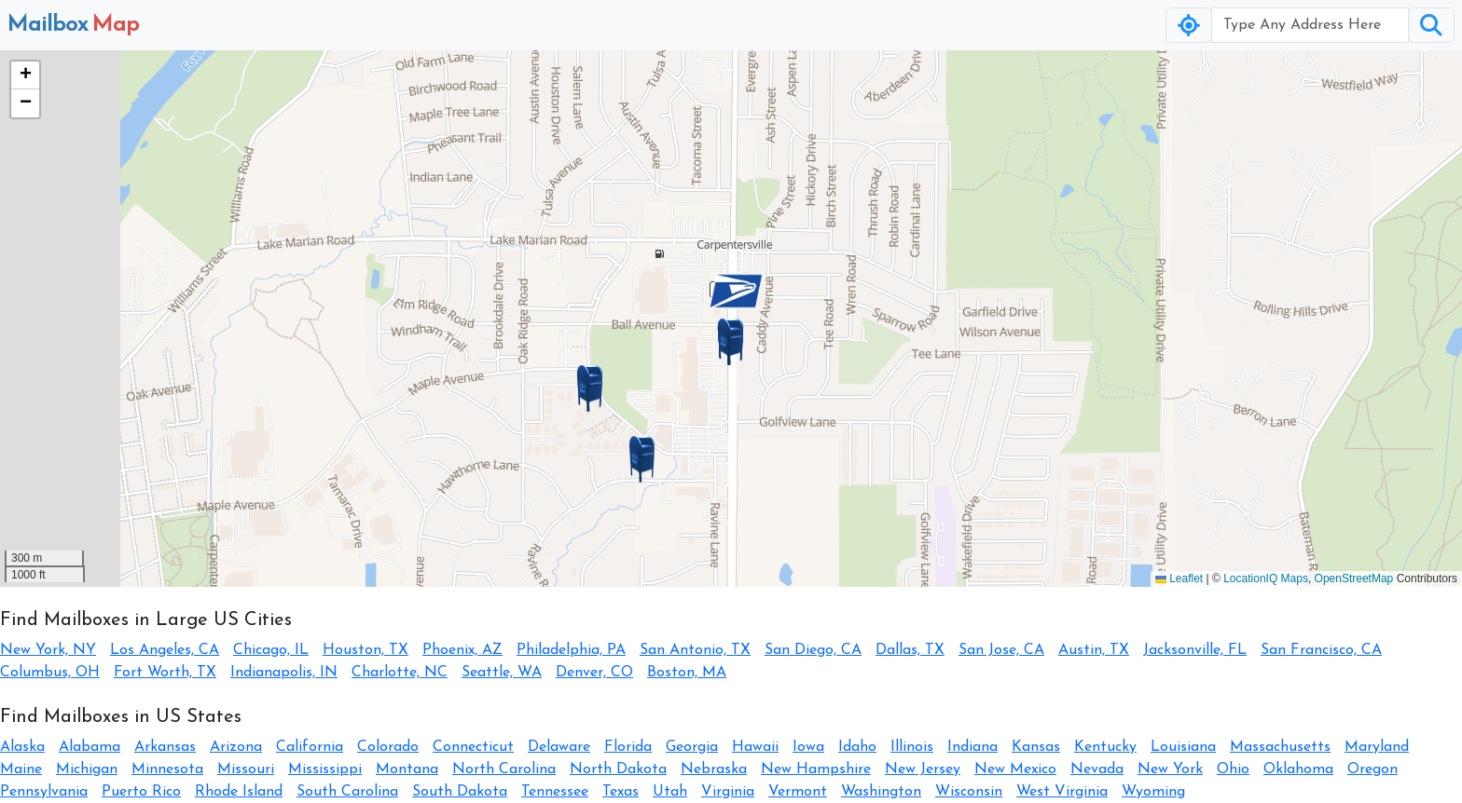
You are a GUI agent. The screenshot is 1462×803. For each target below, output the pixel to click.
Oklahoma (1298, 769)
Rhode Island (239, 791)
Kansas (1036, 747)
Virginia (727, 791)
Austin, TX (1093, 650)
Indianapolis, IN (284, 672)
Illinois (911, 747)
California (309, 747)
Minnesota (167, 769)
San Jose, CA (1001, 650)
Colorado (388, 747)
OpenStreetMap (1354, 578)
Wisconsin (968, 791)
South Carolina (347, 791)
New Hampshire (816, 769)
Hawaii (755, 747)
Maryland (1377, 747)
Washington (881, 791)
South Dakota (459, 791)
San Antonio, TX (695, 650)
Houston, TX (365, 650)
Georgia (692, 747)
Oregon (1372, 769)
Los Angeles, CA (164, 650)
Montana (407, 769)
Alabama (89, 747)
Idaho (857, 747)
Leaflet (1179, 578)
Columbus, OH (50, 672)
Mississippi (325, 769)
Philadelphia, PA (571, 650)
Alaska (22, 747)
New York (1170, 769)
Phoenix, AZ (462, 650)
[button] (731, 342)
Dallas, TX (910, 650)
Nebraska (714, 769)
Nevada (1097, 769)
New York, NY (48, 650)
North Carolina (504, 769)
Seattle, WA (502, 672)
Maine (21, 769)
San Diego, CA (813, 650)
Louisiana (1183, 747)
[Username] (1310, 25)
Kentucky (1105, 747)
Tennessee (554, 791)
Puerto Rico (141, 791)
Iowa (808, 747)
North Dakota (618, 769)
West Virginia (1062, 791)
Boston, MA (686, 672)
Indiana (972, 747)
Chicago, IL (271, 650)
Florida (628, 747)
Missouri (245, 769)
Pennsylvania (44, 791)
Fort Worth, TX (165, 672)
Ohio (1233, 769)
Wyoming (1153, 791)
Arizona (236, 747)
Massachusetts (1280, 747)
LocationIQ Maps (1265, 578)
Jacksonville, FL (1195, 650)
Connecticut (473, 747)
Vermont (797, 791)
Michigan (86, 769)
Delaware (559, 747)
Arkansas (165, 747)
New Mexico (1015, 769)
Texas (620, 791)
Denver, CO (594, 672)
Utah (670, 791)
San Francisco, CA (1321, 650)
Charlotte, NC (400, 672)
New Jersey (922, 769)
